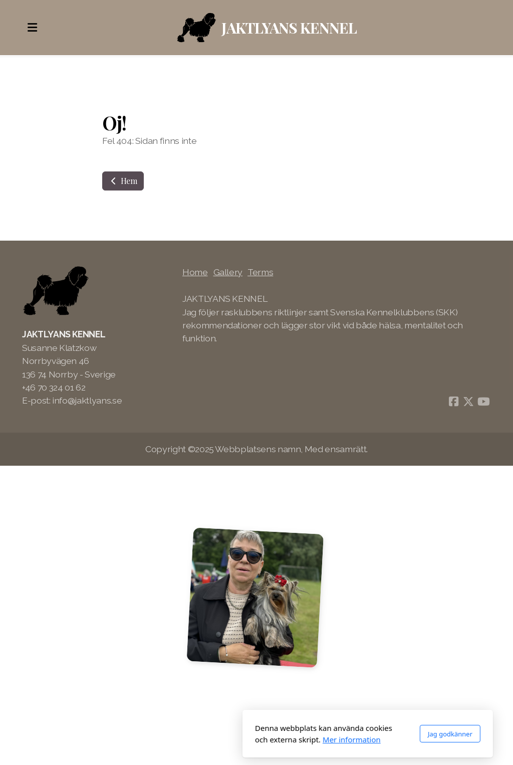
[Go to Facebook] (453, 401)
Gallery (228, 272)
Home (195, 272)
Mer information (240, 739)
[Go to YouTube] (483, 401)
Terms (260, 272)
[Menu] (32, 27)
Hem (123, 180)
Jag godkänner (339, 733)
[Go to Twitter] (468, 401)
